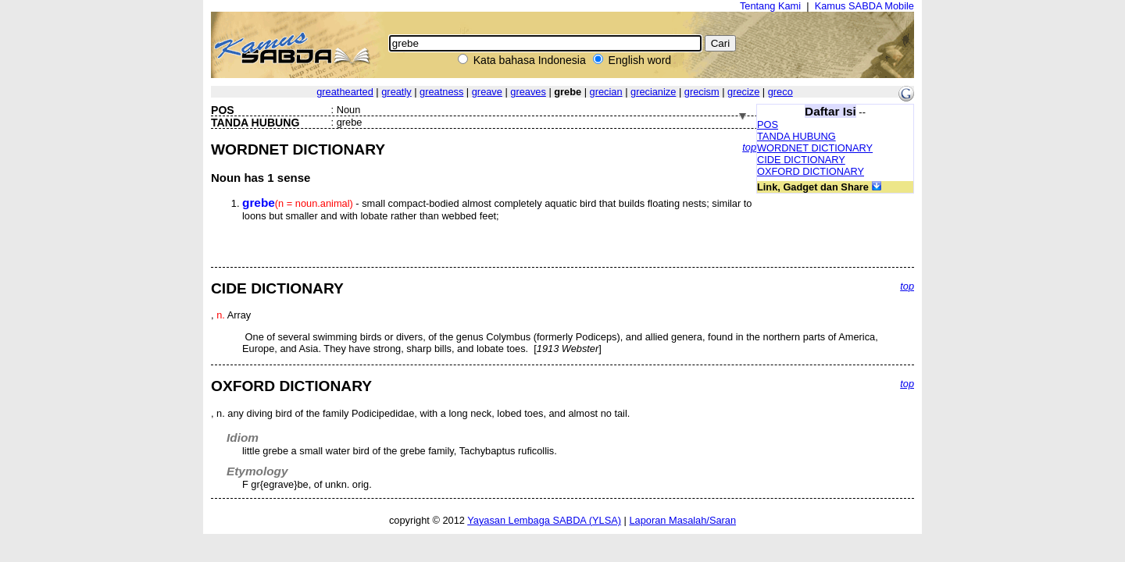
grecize (743, 92)
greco (780, 92)
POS (767, 124)
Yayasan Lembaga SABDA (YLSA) (544, 520)
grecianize (653, 92)
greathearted (344, 92)
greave (487, 92)
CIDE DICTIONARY (801, 159)
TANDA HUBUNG (796, 136)
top (749, 147)
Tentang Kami (770, 6)
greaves (528, 92)
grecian (606, 92)
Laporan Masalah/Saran (682, 520)
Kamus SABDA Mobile (864, 6)
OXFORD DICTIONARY (810, 171)
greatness (441, 92)
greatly (396, 92)
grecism (702, 92)
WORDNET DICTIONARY (815, 148)
